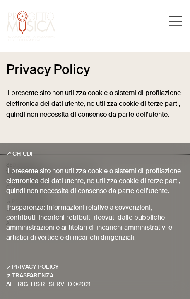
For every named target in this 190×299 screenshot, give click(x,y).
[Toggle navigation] (175, 21)
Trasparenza (32, 276)
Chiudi (22, 154)
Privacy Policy (35, 267)
